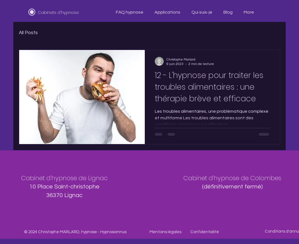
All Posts (28, 32)
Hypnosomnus (113, 232)
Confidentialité (204, 232)
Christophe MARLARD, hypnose (67, 232)
